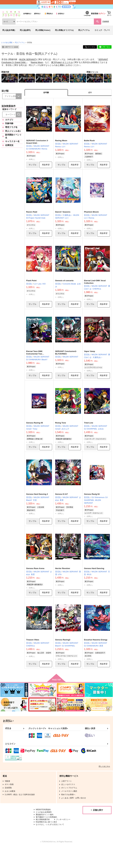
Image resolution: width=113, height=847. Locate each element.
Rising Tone (60, 423)
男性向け (48, 14)
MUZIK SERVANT (27, 59)
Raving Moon (37, 62)
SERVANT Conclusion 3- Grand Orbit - (37, 141)
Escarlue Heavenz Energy (95, 640)
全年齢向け (27, 13)
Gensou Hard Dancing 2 (37, 494)
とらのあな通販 (7, 42)
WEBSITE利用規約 (43, 810)
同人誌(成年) (25, 30)
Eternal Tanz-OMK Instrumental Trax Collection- (34, 354)
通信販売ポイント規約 (44, 815)
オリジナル (67, 62)
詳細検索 (105, 21)
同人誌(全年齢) (8, 30)
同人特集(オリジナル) (64, 30)
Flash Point (31, 280)
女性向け (60, 14)
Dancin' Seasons (62, 212)
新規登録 (94, 14)
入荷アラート (10, 47)
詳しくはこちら (104, 766)
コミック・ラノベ (102, 30)
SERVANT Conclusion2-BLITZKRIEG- (66, 352)
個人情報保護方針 (43, 820)
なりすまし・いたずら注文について (50, 825)
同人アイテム (84, 30)
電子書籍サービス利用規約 (46, 817)
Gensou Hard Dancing (94, 568)
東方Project (56, 62)
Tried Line (88, 423)
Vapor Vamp (89, 351)
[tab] (90, 92)
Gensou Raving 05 (34, 423)
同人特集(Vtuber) (42, 30)
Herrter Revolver (62, 568)
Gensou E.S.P (61, 494)
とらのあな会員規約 (44, 812)
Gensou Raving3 (62, 640)
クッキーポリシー (63, 820)
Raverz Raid (31, 212)
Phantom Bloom (91, 212)
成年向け (37, 13)
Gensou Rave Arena (35, 568)
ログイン (101, 14)
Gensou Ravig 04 (91, 494)
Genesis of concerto (64, 280)
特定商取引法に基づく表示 (46, 822)
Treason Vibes (32, 640)
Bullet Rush (89, 140)
